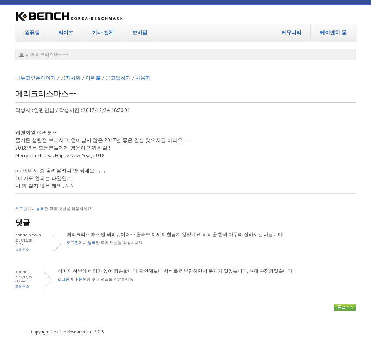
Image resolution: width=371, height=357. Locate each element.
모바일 (139, 32)
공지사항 (71, 78)
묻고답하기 (118, 78)
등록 (40, 208)
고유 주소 (22, 250)
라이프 (66, 32)
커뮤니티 (291, 32)
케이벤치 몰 (333, 32)
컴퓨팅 (32, 32)
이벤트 (93, 78)
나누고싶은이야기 (35, 78)
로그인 (21, 208)
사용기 (143, 78)
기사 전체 (103, 32)
